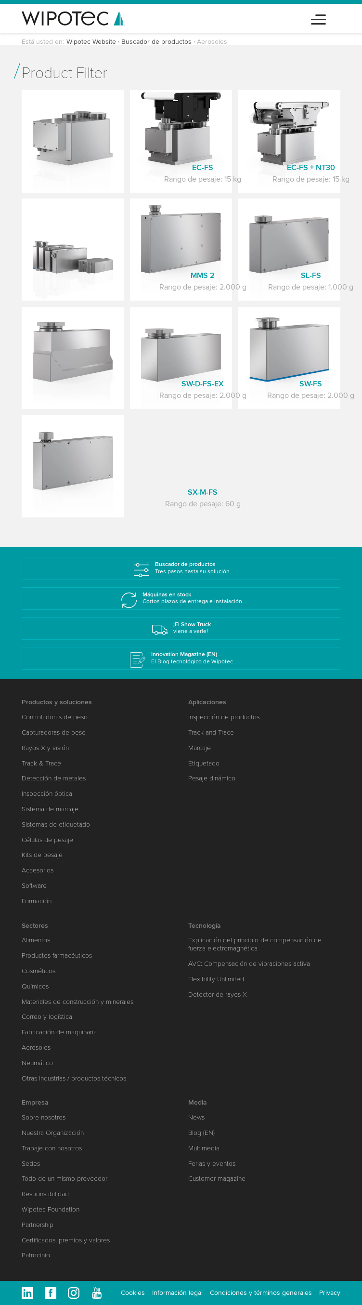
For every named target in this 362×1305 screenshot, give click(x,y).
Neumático (37, 1063)
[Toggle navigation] (318, 18)
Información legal (177, 1293)
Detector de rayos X (217, 994)
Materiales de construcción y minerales (77, 1002)
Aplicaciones (207, 702)
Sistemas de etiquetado (56, 824)
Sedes (31, 1164)
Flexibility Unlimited (216, 979)
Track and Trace (211, 732)
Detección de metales (54, 778)
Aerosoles (36, 1047)
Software (34, 886)
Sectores (35, 926)
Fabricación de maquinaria (59, 1032)
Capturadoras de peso (54, 732)
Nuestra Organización (53, 1133)
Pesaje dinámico (211, 778)
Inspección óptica (47, 794)
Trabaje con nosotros (52, 1148)
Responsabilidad (45, 1194)
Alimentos (36, 940)
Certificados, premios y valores (66, 1240)
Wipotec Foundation (50, 1209)
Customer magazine (217, 1178)
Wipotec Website (91, 42)
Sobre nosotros (43, 1117)
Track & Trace (41, 763)
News (196, 1117)
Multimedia (204, 1148)
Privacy (329, 1293)
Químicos (35, 986)
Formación (37, 901)
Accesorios (37, 870)
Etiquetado (204, 763)
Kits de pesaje (42, 855)
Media (197, 1102)
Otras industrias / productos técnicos (74, 1078)
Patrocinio (36, 1255)
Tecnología (204, 926)
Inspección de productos (223, 717)
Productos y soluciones (57, 702)
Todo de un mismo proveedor (64, 1178)
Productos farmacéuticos (57, 955)
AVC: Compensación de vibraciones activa (249, 964)
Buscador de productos (156, 42)
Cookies (133, 1293)
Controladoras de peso (55, 717)
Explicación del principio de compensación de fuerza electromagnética (255, 944)
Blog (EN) (201, 1133)
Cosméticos (38, 971)
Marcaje (199, 748)
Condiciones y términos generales (261, 1293)
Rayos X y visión (45, 748)
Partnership (37, 1225)
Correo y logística (47, 1017)
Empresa (35, 1102)
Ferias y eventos (211, 1164)
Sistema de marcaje (50, 809)
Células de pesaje (47, 840)
